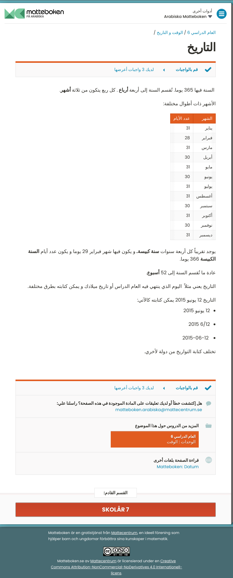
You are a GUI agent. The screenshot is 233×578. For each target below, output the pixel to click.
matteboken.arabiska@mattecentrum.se (158, 410)
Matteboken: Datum (178, 467)
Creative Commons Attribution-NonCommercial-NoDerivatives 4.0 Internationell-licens (116, 567)
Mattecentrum (124, 533)
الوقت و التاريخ (169, 32)
